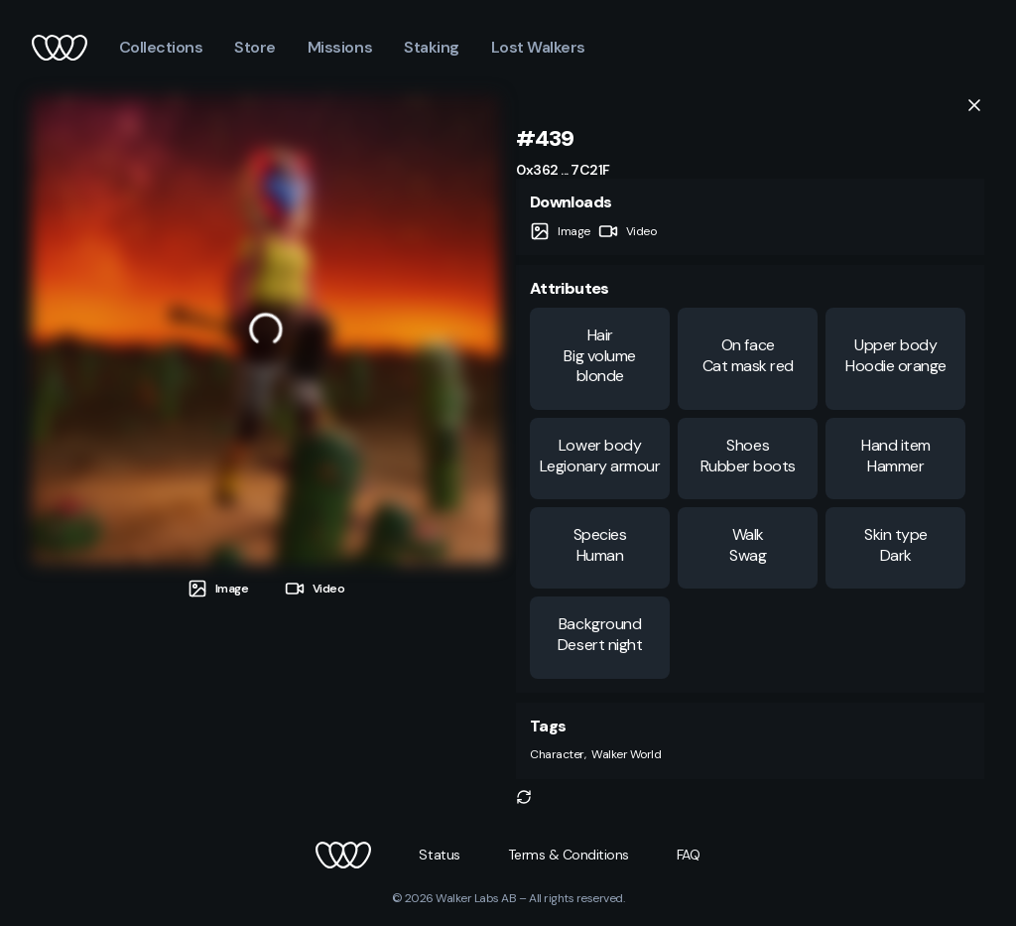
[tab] (218, 589)
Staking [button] (431, 47)
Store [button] (255, 47)
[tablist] (266, 581)
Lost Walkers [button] (538, 47)
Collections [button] (161, 47)
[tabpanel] (266, 329)
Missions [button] (340, 47)
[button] (524, 797)
